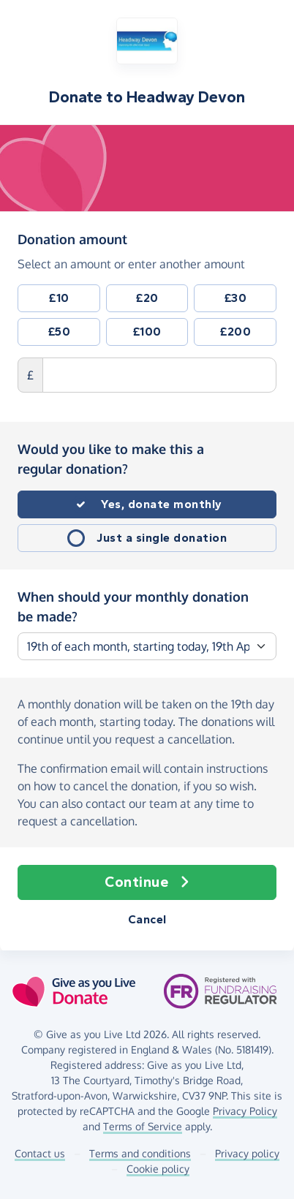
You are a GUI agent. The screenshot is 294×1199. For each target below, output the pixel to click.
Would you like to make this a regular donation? (111, 459)
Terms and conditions (140, 1153)
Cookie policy (158, 1168)
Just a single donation (162, 538)
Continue (147, 882)
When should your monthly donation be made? (133, 606)
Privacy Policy (245, 1111)
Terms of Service (142, 1126)
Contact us (40, 1153)
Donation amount (72, 238)
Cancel (147, 919)
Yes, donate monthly (161, 504)
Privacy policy (247, 1153)
